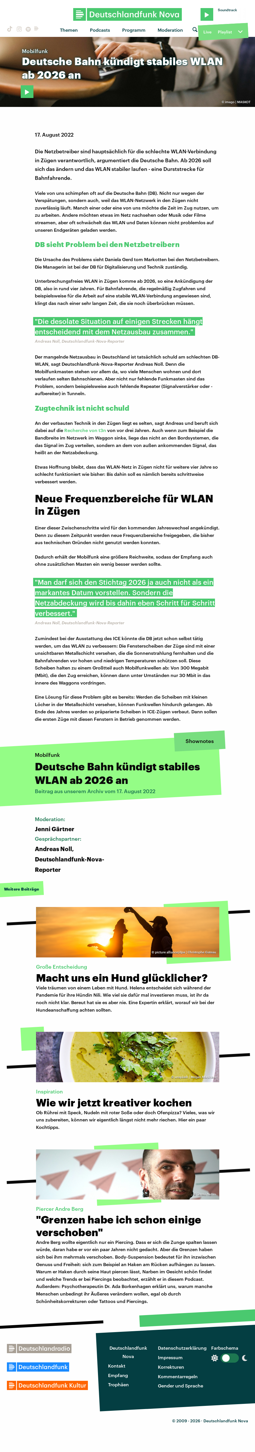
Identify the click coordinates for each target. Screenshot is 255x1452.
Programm (134, 30)
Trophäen (118, 1384)
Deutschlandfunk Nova (128, 1352)
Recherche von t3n (85, 430)
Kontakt (116, 1365)
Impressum (170, 1357)
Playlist (225, 31)
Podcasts (100, 30)
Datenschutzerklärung (182, 1348)
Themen (69, 30)
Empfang (118, 1375)
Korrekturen (171, 1367)
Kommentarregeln (178, 1376)
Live (207, 31)
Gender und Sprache (180, 1385)
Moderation (170, 30)
